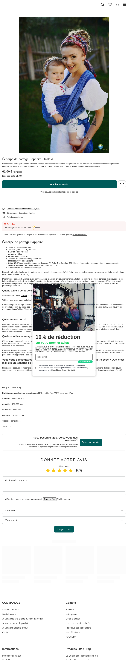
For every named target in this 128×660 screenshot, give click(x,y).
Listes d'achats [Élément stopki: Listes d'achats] (73, 619)
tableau (24, 295)
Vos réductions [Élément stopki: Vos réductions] (73, 632)
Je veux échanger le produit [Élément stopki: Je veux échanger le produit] (15, 628)
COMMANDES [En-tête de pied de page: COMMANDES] (11, 602)
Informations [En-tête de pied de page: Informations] (10, 649)
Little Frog (16, 387)
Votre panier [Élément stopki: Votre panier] (71, 614)
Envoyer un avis (64, 529)
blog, (116, 368)
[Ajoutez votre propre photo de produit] (63, 499)
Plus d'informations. (80, 235)
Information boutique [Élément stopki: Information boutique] (11, 656)
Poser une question (91, 442)
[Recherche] (102, 4)
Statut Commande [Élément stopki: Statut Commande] (10, 609)
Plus (71, 393)
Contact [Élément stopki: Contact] (5, 632)
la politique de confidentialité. (64, 370)
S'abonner (85, 361)
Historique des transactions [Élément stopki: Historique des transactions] (78, 628)
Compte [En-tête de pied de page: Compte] (71, 602)
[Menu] (124, 4)
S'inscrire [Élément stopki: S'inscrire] (70, 609)
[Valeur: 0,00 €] (117, 4)
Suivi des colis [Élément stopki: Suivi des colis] (9, 614)
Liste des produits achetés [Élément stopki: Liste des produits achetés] (78, 623)
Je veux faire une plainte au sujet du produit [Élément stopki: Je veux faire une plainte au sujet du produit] (22, 619)
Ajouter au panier (59, 184)
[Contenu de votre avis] (64, 484)
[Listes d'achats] (110, 4)
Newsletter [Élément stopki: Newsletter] (71, 637)
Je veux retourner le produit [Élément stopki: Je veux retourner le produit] (15, 623)
